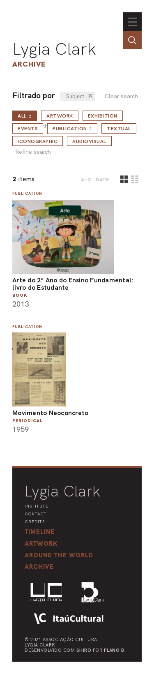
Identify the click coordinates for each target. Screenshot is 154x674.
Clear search (121, 96)
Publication (72, 128)
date (102, 179)
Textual (119, 128)
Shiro (84, 650)
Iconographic (37, 141)
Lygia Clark (54, 49)
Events (28, 128)
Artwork (59, 116)
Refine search (33, 151)
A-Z (86, 179)
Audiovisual (89, 141)
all (25, 116)
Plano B (114, 650)
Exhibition (102, 116)
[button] (59, 555)
